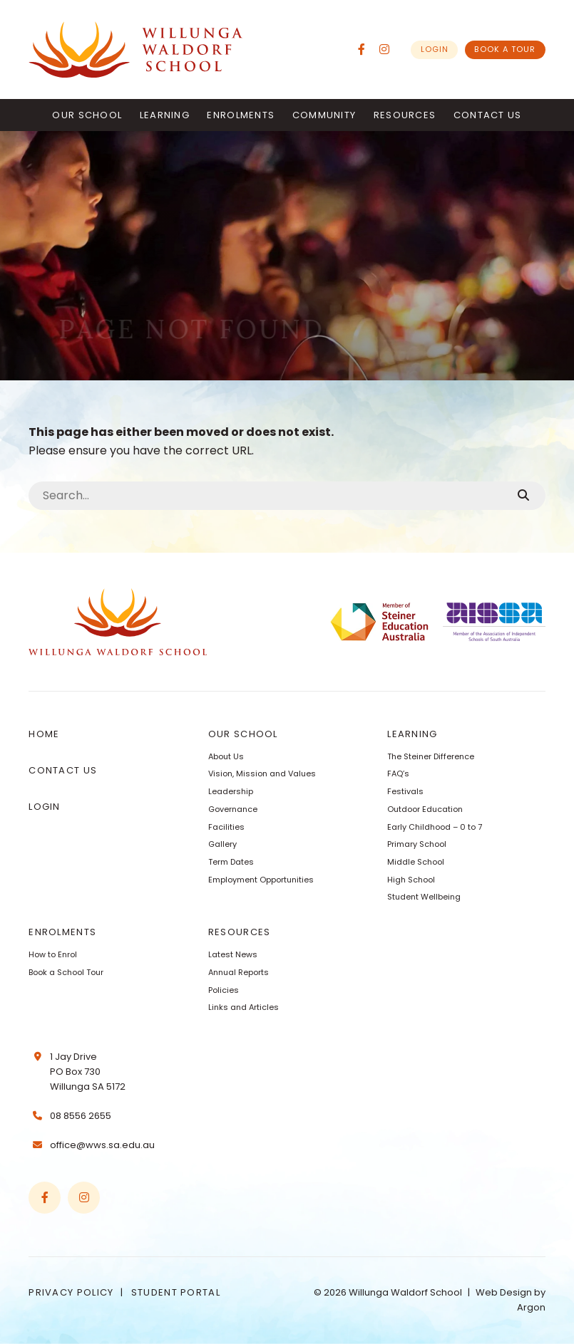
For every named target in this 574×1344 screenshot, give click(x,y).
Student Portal (175, 1292)
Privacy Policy (71, 1292)
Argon (531, 1307)
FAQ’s (398, 773)
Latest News (232, 954)
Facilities (226, 827)
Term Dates (231, 862)
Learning (165, 115)
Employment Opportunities (261, 879)
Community (324, 115)
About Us (226, 756)
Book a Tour (504, 49)
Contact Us (487, 115)
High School (411, 879)
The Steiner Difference (430, 756)
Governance (232, 809)
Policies (223, 990)
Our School (87, 115)
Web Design (504, 1292)
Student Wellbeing (424, 896)
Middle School (415, 862)
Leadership (230, 791)
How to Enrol (53, 954)
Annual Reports (238, 972)
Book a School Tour (66, 972)
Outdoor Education (425, 809)
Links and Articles (243, 1007)
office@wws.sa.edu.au (102, 1145)
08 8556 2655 (80, 1115)
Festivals (405, 791)
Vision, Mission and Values (262, 773)
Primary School (416, 844)
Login (435, 49)
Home (44, 734)
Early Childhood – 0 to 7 (434, 827)
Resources (405, 115)
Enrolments (241, 115)
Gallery (222, 844)
